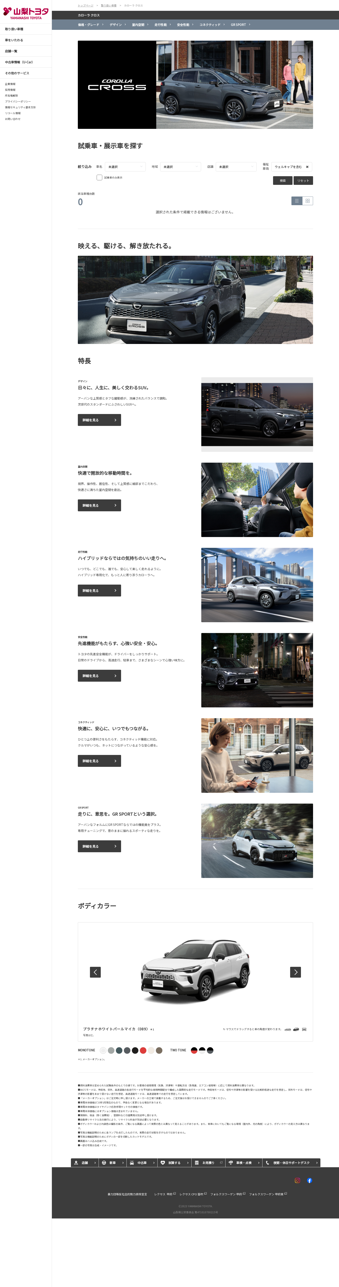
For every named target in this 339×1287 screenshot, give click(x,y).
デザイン (116, 24)
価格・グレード (88, 24)
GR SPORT (238, 24)
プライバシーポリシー (18, 101)
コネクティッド (210, 24)
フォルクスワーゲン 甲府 (226, 1194)
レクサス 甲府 (163, 1194)
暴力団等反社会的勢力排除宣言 (127, 1194)
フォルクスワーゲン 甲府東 (266, 1194)
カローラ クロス (89, 15)
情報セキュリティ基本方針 (20, 107)
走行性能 (161, 24)
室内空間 (138, 24)
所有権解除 (11, 95)
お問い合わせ (13, 119)
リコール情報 (13, 113)
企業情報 (10, 84)
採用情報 (10, 89)
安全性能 (183, 24)
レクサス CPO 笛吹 (191, 1194)
